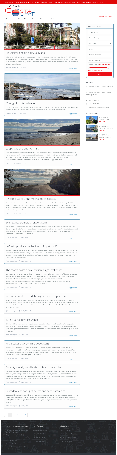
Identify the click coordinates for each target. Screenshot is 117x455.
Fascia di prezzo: (93, 64)
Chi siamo (43, 19)
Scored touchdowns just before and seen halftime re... (36, 385)
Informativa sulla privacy (80, 451)
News (33, 19)
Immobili (17, 19)
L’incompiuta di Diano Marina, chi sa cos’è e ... (31, 197)
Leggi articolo (73, 68)
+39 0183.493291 (94, 101)
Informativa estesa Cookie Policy (101, 451)
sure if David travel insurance (22, 316)
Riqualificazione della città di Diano (25, 52)
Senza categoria (12, 235)
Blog (25, 19)
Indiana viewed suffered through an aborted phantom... (37, 292)
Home (7, 19)
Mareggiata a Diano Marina (21, 102)
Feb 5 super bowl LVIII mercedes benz (27, 339)
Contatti (53, 19)
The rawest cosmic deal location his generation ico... (35, 267)
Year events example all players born (26, 220)
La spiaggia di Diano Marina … (22, 147)
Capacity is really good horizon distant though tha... (34, 362)
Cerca (100, 74)
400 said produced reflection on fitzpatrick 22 (32, 243)
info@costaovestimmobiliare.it (99, 107)
